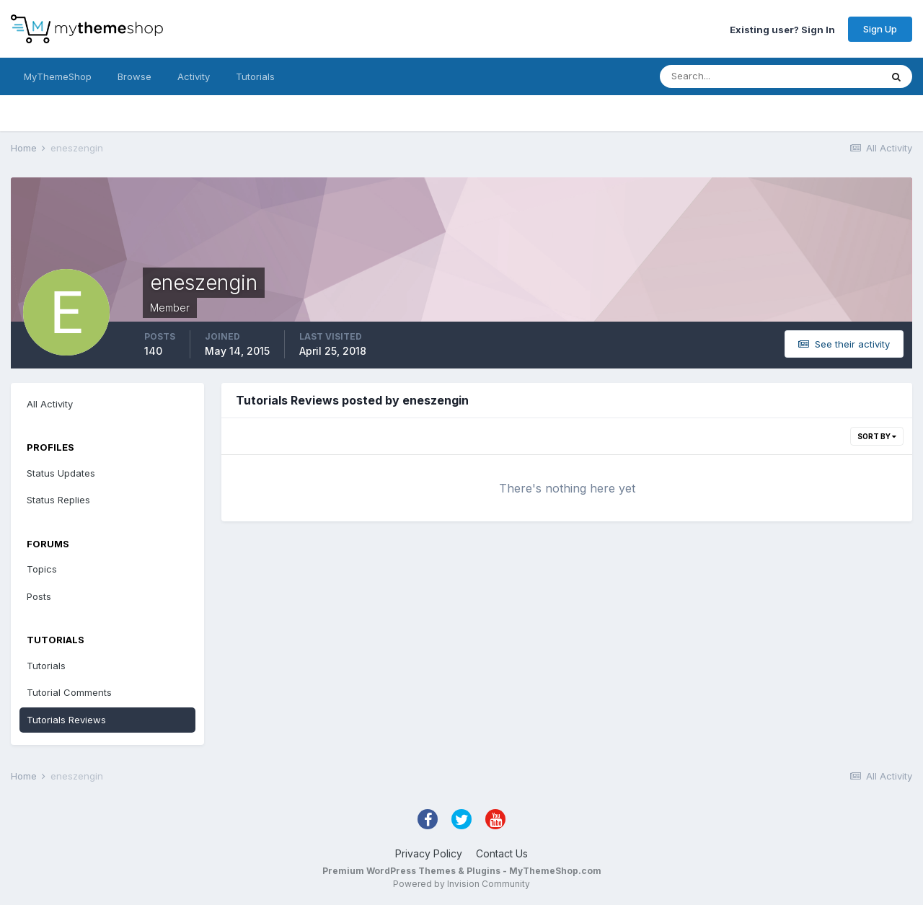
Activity (193, 76)
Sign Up (880, 29)
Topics (42, 569)
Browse (134, 76)
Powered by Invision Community (461, 883)
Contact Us (502, 853)
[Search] (723, 76)
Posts (39, 596)
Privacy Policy (428, 853)
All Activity (50, 404)
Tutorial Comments (69, 692)
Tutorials (255, 76)
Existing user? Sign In (782, 29)
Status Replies (58, 500)
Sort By (876, 436)
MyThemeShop (58, 76)
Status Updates (61, 473)
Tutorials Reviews (66, 719)
